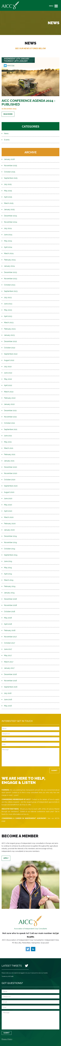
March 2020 (9, 517)
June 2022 (8, 373)
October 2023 (9, 285)
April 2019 (8, 574)
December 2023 (10, 272)
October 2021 (9, 423)
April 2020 (8, 511)
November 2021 (10, 417)
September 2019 (10, 555)
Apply (5, 858)
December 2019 (10, 536)
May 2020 (8, 505)
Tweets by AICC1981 (8, 976)
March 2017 (8, 662)
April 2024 (8, 247)
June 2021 (8, 436)
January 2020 (9, 530)
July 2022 (8, 367)
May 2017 (8, 655)
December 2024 (10, 216)
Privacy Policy (7, 1039)
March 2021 (8, 448)
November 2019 (10, 542)
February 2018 (9, 630)
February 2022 (9, 398)
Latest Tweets (12, 965)
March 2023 (8, 322)
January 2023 (9, 335)
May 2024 (8, 241)
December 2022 (10, 341)
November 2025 (10, 166)
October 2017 (9, 643)
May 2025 (8, 191)
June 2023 (8, 304)
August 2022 (9, 360)
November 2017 (10, 637)
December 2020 (10, 467)
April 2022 (8, 385)
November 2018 (10, 605)
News (6, 133)
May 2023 (8, 310)
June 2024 (8, 235)
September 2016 (10, 687)
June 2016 (8, 699)
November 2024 (10, 222)
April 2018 (8, 624)
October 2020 (9, 480)
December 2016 (10, 674)
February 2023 (9, 329)
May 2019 (8, 568)
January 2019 (9, 593)
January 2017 (9, 668)
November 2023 (10, 279)
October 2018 (9, 611)
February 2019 (9, 586)
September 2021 (10, 429)
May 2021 (8, 442)
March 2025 (8, 203)
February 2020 (10, 524)
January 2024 (9, 266)
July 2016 (7, 693)
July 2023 (8, 297)
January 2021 (9, 461)
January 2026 (9, 159)
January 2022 (9, 404)
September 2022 (10, 354)
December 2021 (10, 410)
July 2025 (8, 184)
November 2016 (10, 681)
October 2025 (9, 172)
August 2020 (9, 492)
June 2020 (8, 498)
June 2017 (8, 649)
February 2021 (9, 454)
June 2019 (8, 561)
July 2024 (8, 228)
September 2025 (10, 178)
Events (7, 140)
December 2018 (10, 599)
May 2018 (8, 618)
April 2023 (8, 316)
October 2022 (9, 348)
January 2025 (9, 209)
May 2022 (8, 379)
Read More (8, 114)
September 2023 (10, 291)
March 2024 (9, 253)
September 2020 (11, 486)
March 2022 (8, 392)
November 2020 (10, 473)
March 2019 (8, 580)
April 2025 (8, 197)
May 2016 (8, 706)
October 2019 (9, 549)
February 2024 (10, 260)
